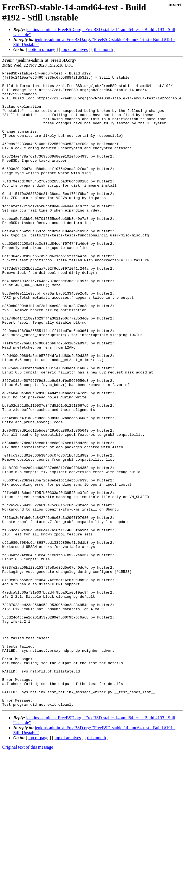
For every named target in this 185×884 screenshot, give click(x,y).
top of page (38, 864)
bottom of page (41, 49)
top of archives (74, 49)
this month (103, 49)
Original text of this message (27, 874)
